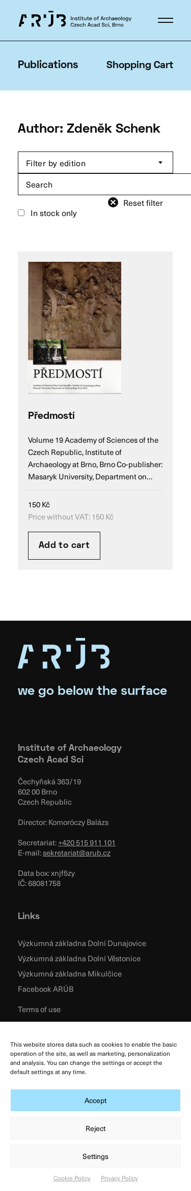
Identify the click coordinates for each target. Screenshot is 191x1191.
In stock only (47, 212)
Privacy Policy (119, 1177)
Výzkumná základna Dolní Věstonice (79, 958)
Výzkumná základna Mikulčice (70, 973)
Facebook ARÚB (45, 988)
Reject (95, 1128)
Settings (95, 1156)
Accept (95, 1100)
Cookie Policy (72, 1177)
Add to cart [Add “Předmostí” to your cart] (64, 545)
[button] (165, 20)
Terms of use (39, 1009)
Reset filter (143, 202)
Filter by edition (56, 163)
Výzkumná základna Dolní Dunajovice (82, 943)
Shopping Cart (139, 65)
